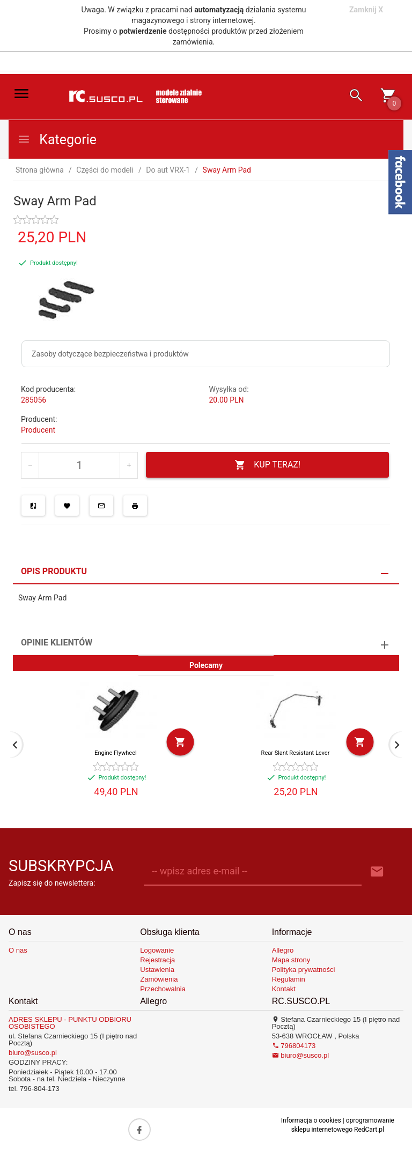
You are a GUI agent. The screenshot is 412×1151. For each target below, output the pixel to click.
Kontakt (284, 989)
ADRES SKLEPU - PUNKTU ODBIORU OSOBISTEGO (70, 1022)
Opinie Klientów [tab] (56, 642)
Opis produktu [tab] (54, 571)
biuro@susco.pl (33, 1053)
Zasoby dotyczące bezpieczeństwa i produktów (110, 354)
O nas (18, 950)
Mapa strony (291, 960)
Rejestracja (157, 960)
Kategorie (57, 139)
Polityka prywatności (303, 970)
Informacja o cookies (311, 1120)
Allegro (282, 950)
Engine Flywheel (115, 752)
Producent (38, 430)
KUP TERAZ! (267, 465)
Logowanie (157, 950)
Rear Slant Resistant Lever (295, 752)
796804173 (294, 1046)
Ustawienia (157, 970)
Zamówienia (159, 979)
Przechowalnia (163, 989)
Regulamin (288, 979)
